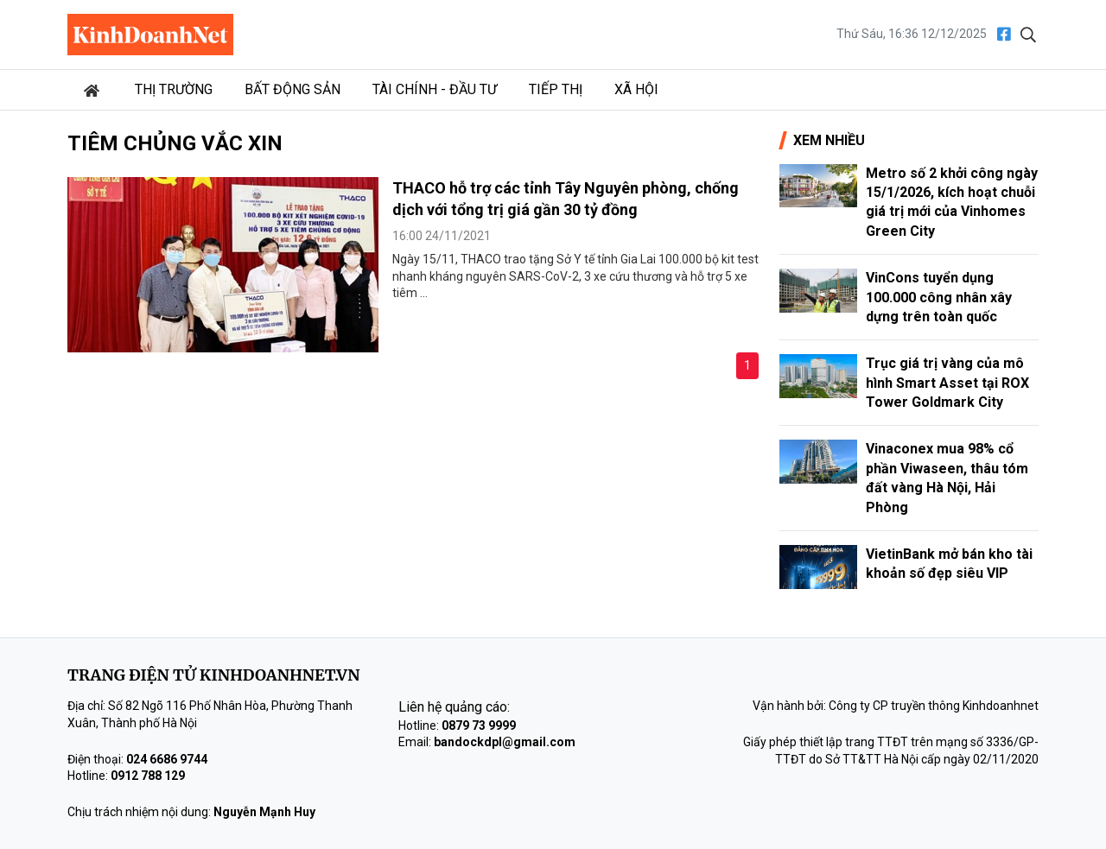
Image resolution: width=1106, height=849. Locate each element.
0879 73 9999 (479, 725)
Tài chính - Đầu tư (434, 89)
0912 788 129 (148, 775)
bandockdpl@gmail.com (504, 742)
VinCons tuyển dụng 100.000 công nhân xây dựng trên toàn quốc (939, 297)
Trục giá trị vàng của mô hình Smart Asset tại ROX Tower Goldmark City (947, 382)
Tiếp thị (555, 89)
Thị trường (174, 89)
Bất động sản (292, 89)
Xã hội (636, 89)
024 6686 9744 (166, 759)
